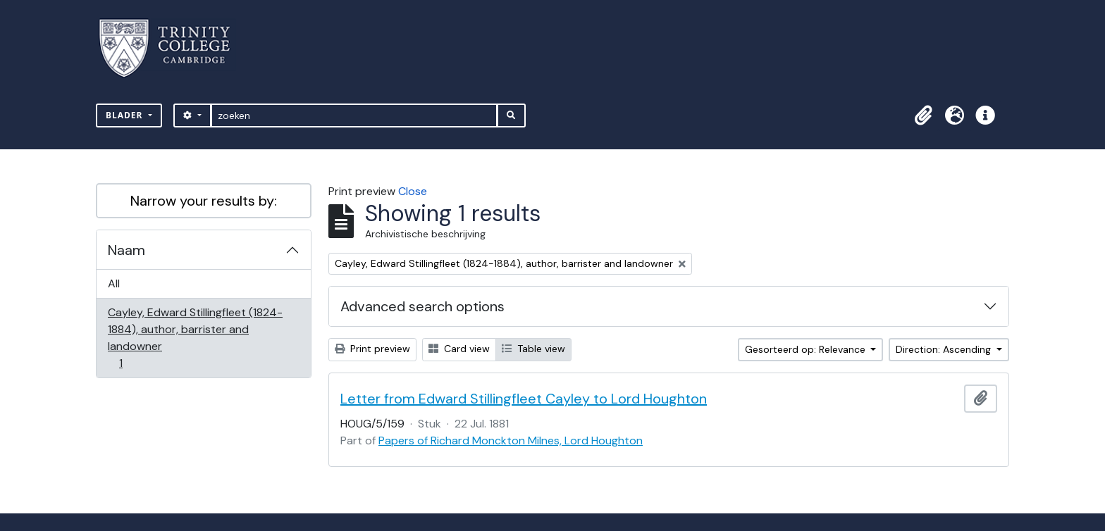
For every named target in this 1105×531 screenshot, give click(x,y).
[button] (923, 115)
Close (412, 191)
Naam (126, 250)
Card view (459, 348)
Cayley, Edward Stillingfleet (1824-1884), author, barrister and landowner (195, 338)
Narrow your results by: (203, 201)
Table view (533, 348)
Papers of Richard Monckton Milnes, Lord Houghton (510, 440)
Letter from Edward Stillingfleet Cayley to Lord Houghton (523, 398)
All (114, 283)
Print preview (372, 348)
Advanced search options (422, 306)
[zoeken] (354, 115)
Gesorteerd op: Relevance (806, 349)
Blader (126, 115)
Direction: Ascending (945, 349)
